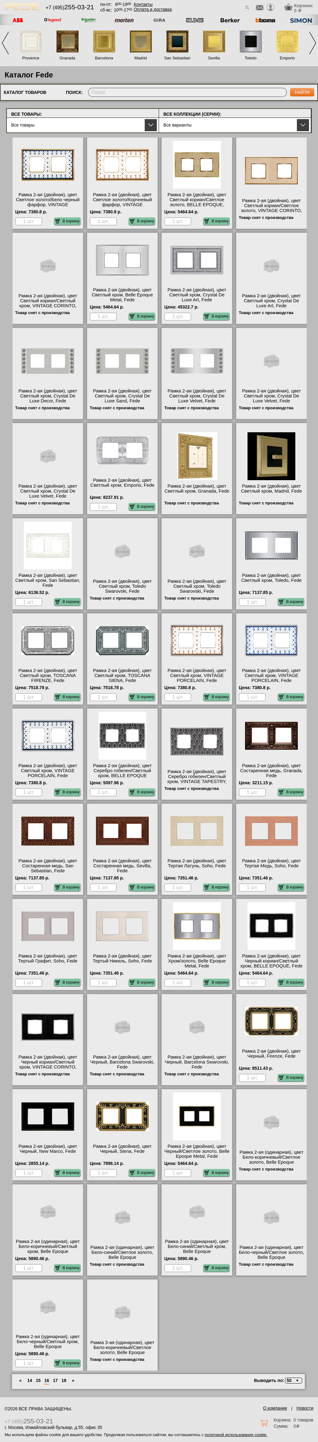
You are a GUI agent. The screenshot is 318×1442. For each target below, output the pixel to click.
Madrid (140, 58)
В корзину (67, 221)
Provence (30, 58)
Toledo (251, 58)
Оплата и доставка (153, 9)
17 (55, 1380)
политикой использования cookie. (236, 1434)
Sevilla (214, 58)
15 (38, 1380)
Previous (5, 43)
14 (29, 1380)
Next (312, 43)
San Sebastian (177, 58)
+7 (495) (70, 7)
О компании (275, 1408)
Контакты (143, 4)
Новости (305, 1408)
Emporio (287, 58)
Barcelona (104, 58)
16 (46, 1380)
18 (63, 1380)
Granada (67, 58)
